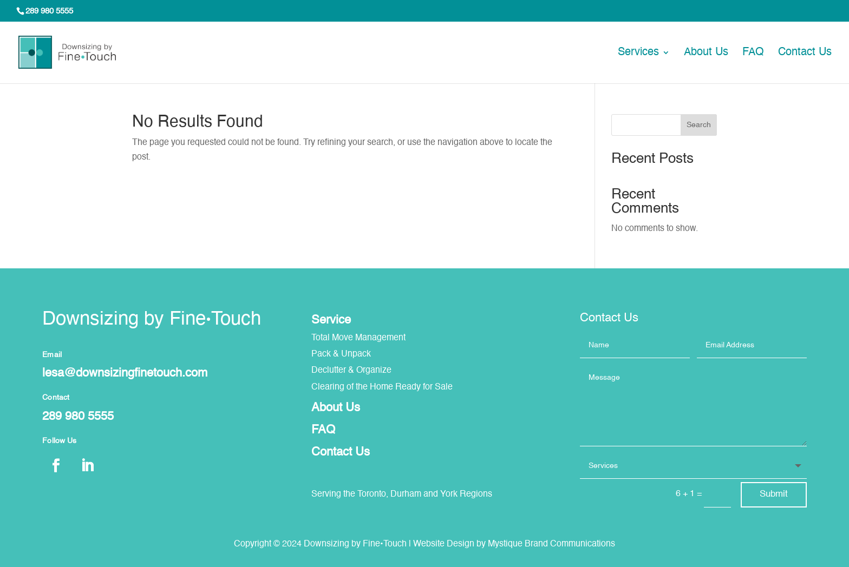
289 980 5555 (49, 11)
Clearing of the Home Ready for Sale (382, 387)
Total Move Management (358, 338)
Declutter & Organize (351, 370)
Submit (774, 494)
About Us (706, 53)
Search (699, 125)
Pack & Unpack (341, 354)
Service (331, 320)
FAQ (753, 53)
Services (638, 53)
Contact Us (805, 53)
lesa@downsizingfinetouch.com (124, 373)
